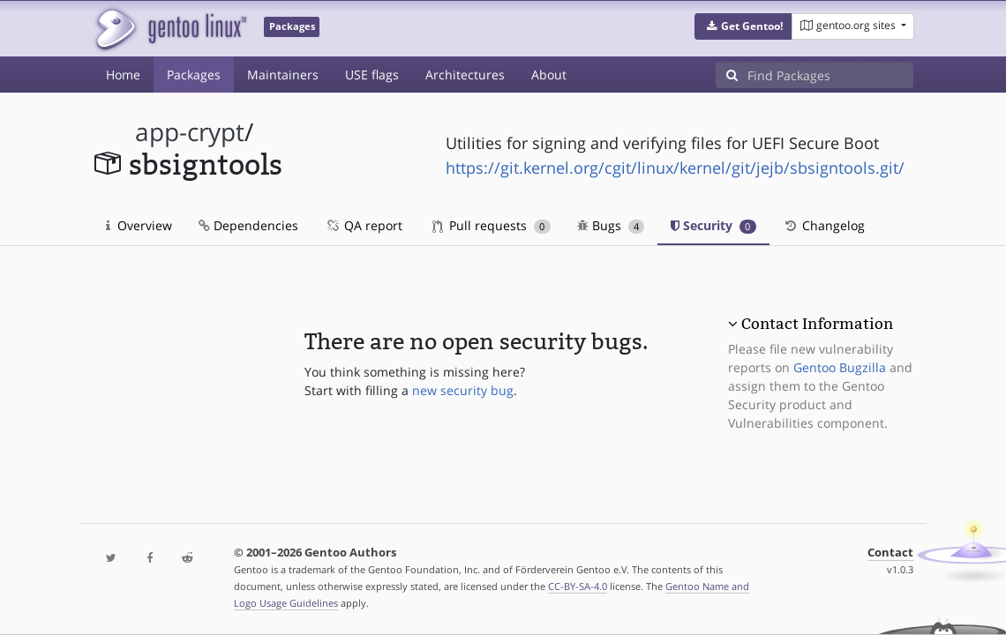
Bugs (611, 225)
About (549, 74)
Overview (139, 225)
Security (713, 225)
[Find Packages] (830, 75)
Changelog (824, 225)
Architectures (465, 74)
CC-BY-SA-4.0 (577, 586)
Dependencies (248, 225)
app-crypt (189, 132)
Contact (890, 552)
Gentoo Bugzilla (839, 367)
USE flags (372, 74)
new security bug (463, 390)
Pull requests (491, 225)
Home (123, 74)
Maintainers (283, 74)
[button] (743, 26)
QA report (363, 225)
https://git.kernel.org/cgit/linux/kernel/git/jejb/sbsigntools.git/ (675, 167)
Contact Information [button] (817, 323)
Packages (194, 74)
